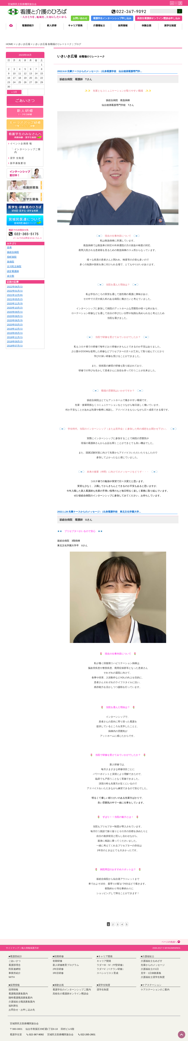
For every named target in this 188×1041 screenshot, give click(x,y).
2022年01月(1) (15, 291)
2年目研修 (58, 969)
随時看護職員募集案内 (20, 997)
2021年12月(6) (15, 295)
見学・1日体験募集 (151, 973)
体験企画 (59, 985)
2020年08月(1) (15, 316)
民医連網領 (15, 969)
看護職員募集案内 (18, 993)
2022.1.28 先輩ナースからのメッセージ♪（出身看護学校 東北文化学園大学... (99, 511)
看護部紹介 (16, 956)
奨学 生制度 (17, 158)
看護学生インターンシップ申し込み (112, 18)
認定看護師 (13, 271)
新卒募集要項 (18, 163)
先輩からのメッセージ (153, 965)
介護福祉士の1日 (150, 969)
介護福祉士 (148, 956)
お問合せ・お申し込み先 (22, 1009)
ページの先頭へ (171, 942)
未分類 (10, 276)
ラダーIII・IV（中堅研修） (111, 965)
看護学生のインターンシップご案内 (72, 989)
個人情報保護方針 (30, 948)
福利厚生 (13, 1005)
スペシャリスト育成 (107, 973)
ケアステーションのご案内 (155, 989)
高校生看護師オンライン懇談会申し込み (158, 18)
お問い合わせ (80, 18)
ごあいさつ (15, 961)
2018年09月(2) (15, 341)
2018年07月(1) (15, 345)
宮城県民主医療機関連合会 (22, 4)
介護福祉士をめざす (151, 961)
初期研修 (59, 956)
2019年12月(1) (15, 329)
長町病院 (12, 257)
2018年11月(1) (15, 337)
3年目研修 (58, 973)
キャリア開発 (105, 956)
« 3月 (14, 92)
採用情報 (15, 985)
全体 (9, 247)
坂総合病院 (13, 252)
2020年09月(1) (15, 312)
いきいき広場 (23, 44)
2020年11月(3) (15, 303)
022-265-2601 (88, 1034)
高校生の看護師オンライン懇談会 (70, 993)
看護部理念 (15, 965)
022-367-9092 (36, 1034)
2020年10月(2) (15, 308)
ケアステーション (151, 985)
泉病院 (10, 261)
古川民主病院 (14, 266)
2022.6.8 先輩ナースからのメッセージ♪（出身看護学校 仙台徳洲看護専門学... (99, 71)
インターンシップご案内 (27, 151)
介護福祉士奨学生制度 (153, 977)
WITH (12, 977)
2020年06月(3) (15, 320)
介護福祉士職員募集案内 (22, 1001)
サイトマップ (12, 948)
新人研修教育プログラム (66, 965)
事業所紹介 (15, 973)
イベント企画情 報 (21, 143)
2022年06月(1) (15, 286)
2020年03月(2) (15, 324)
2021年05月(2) (15, 299)
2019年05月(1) (15, 333)
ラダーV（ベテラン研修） (111, 969)
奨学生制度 (104, 985)
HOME (9, 44)
